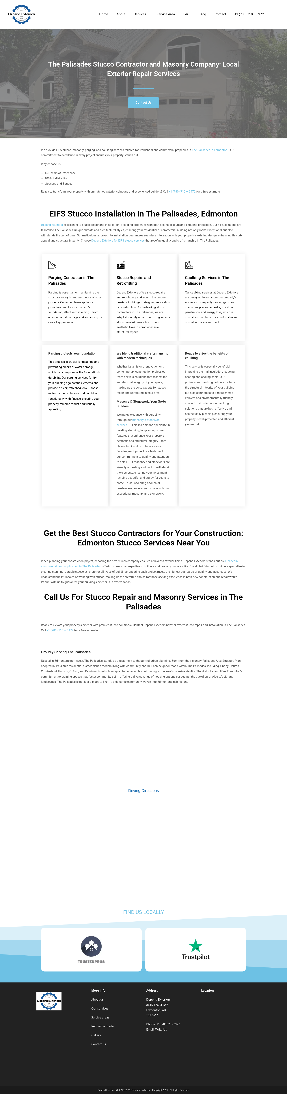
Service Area (165, 14)
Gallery (96, 1035)
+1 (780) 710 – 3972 (249, 14)
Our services (99, 1008)
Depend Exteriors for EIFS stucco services (118, 240)
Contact (220, 14)
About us (97, 999)
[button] (140, 14)
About (121, 14)
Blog (203, 14)
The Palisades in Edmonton (209, 150)
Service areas (100, 1017)
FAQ (186, 14)
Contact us (98, 1044)
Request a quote (102, 1026)
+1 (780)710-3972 (168, 1024)
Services (140, 14)
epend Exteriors (52, 225)
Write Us (161, 1029)
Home (103, 14)
